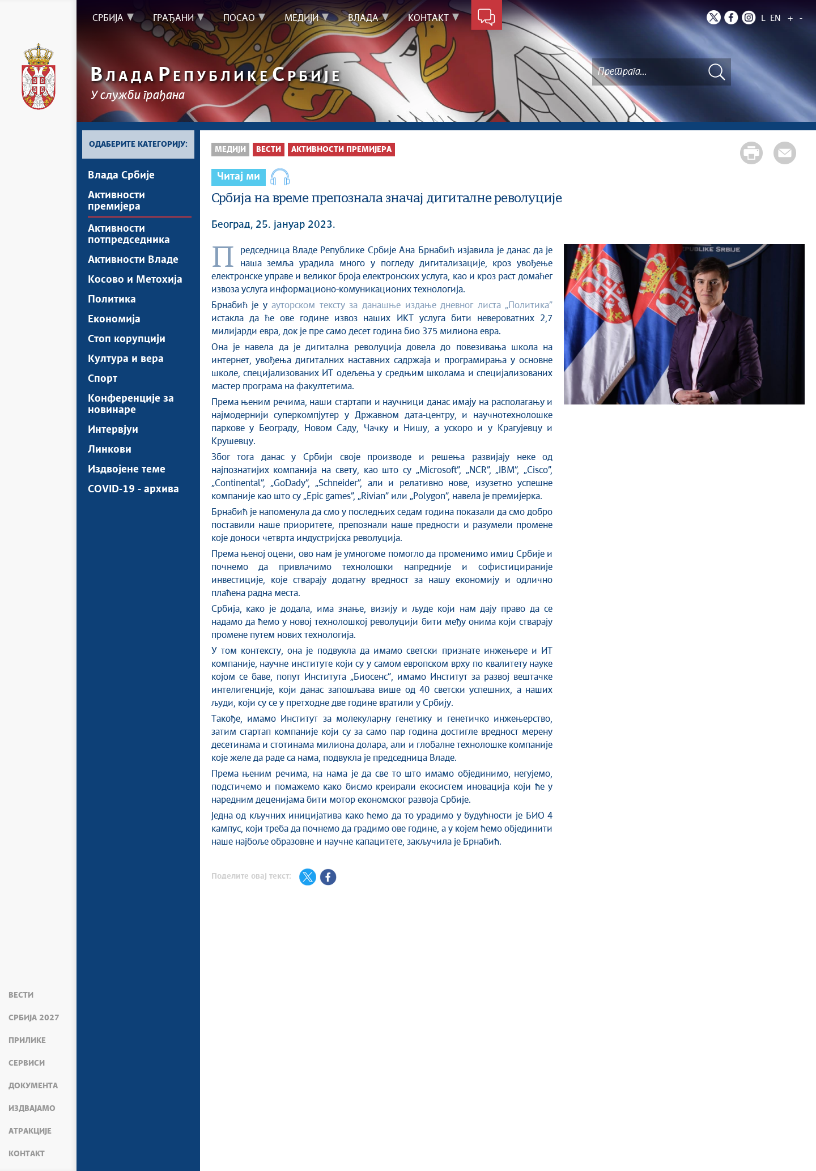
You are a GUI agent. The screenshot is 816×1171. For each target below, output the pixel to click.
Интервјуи (113, 430)
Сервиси (26, 1063)
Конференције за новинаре (131, 404)
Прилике (27, 1041)
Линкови (109, 450)
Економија (114, 319)
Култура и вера (126, 359)
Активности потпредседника (129, 234)
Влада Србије (121, 176)
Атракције (30, 1131)
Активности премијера (116, 201)
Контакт (26, 1154)
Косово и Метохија (135, 280)
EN (775, 18)
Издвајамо (32, 1109)
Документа (33, 1086)
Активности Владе (133, 260)
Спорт (102, 379)
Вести (20, 995)
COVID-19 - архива (133, 489)
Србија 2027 (34, 1018)
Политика (112, 300)
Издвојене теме (126, 470)
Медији (230, 150)
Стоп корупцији (126, 339)
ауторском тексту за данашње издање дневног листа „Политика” (411, 305)
